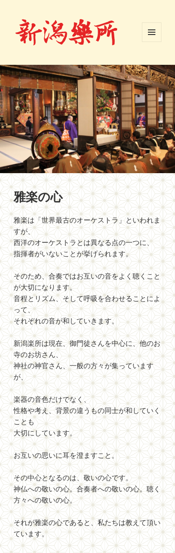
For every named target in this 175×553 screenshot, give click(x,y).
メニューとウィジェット (151, 32)
